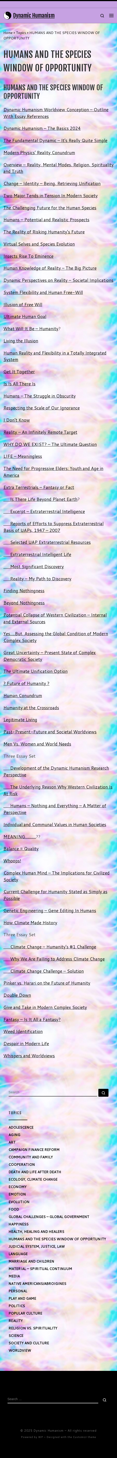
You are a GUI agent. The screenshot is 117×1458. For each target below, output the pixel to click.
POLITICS (17, 1305)
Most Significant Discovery (33, 566)
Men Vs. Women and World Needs (37, 744)
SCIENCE (16, 1335)
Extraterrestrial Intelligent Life (37, 554)
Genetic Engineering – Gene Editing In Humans (49, 910)
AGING (14, 1134)
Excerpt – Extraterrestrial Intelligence (44, 511)
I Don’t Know (16, 420)
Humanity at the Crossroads (31, 708)
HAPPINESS (19, 1224)
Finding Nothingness (23, 591)
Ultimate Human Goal (24, 316)
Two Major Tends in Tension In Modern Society (50, 195)
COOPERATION (22, 1164)
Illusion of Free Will (22, 304)
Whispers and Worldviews (29, 1056)
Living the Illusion (20, 341)
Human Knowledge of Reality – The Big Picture (50, 268)
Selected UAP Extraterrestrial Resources (47, 542)
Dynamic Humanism (48, 1431)
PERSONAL (18, 1290)
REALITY (16, 1320)
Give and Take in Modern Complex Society (45, 1007)
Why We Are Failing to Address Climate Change (54, 959)
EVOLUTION (19, 1201)
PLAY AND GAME (22, 1298)
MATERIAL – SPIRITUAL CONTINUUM (40, 1268)
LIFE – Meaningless (22, 456)
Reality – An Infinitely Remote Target (40, 432)
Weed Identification (23, 1031)
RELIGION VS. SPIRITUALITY (33, 1328)
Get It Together (19, 371)
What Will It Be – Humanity (30, 329)
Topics (21, 32)
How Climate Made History (30, 923)
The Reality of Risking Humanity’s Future (44, 232)
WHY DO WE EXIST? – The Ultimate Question (50, 444)
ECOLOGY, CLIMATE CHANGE (33, 1179)
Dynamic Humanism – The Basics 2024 (42, 128)
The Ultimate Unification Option (35, 671)
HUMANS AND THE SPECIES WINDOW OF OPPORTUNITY (57, 1238)
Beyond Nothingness (24, 603)
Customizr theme (84, 1437)
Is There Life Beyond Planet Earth (40, 499)
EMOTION (17, 1194)
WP (40, 1437)
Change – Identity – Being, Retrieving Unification (52, 183)
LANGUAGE (18, 1253)
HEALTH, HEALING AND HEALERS (36, 1231)
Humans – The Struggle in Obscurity (39, 396)
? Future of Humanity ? (26, 683)
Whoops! (12, 861)
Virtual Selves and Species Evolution (39, 244)
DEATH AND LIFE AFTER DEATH (35, 1171)
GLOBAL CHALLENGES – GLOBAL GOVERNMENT (49, 1216)
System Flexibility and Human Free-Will (43, 292)
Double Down (17, 995)
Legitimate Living (20, 720)
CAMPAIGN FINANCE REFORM (34, 1149)
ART (12, 1142)
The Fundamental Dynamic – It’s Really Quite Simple (55, 140)
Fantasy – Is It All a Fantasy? (32, 1019)
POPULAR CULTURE (25, 1313)
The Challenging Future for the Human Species (49, 208)
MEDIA (14, 1276)
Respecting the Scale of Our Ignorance (41, 408)
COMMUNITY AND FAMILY (31, 1157)
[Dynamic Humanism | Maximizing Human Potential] (7, 15)
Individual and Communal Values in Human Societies (54, 824)
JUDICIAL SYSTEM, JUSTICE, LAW (37, 1246)
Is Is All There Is (19, 384)
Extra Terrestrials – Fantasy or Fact (38, 487)
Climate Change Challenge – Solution (43, 971)
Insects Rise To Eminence (28, 256)
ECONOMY (17, 1186)
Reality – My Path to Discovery (37, 579)
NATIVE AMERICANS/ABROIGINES (37, 1283)
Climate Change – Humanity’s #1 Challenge (49, 947)
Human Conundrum (22, 695)
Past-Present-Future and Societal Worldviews (50, 732)
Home (8, 32)
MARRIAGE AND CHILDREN (31, 1261)
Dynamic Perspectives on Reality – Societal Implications (58, 280)
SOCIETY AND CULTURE (29, 1342)
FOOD (14, 1209)
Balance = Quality (21, 848)
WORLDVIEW (20, 1350)
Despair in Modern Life (26, 1043)
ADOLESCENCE (21, 1127)
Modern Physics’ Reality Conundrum (39, 152)
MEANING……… (19, 837)
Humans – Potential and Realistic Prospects (46, 220)
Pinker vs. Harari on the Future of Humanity (46, 983)
